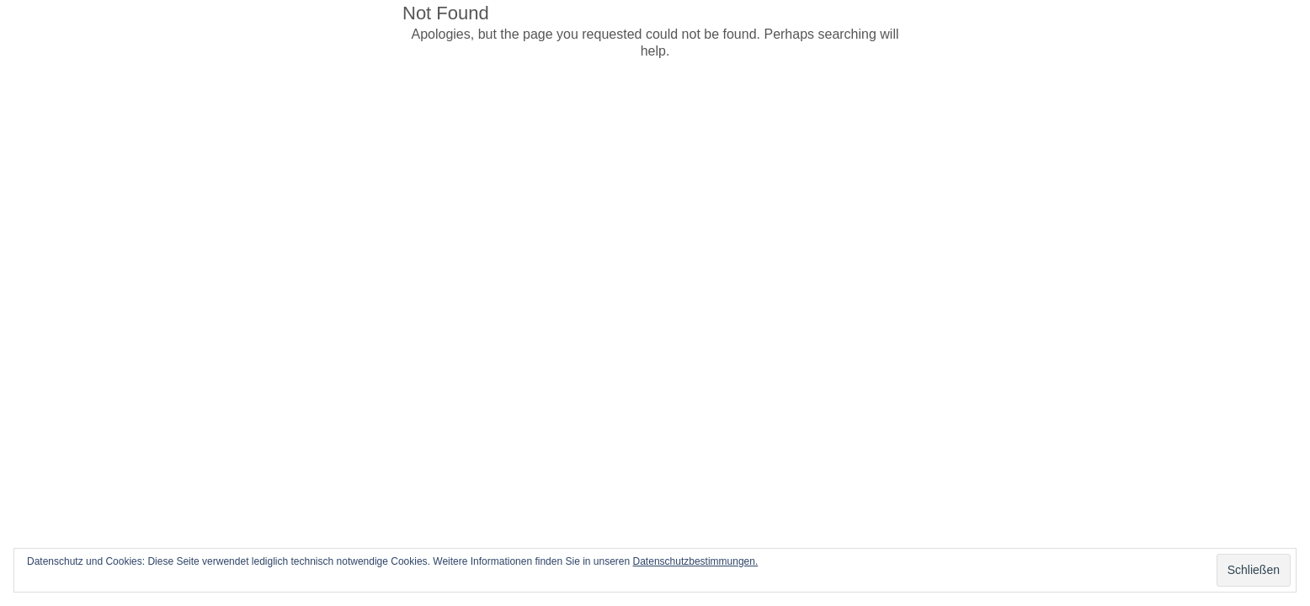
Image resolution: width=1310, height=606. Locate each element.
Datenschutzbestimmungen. (696, 561)
